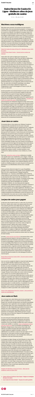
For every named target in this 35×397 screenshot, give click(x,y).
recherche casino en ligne (13, 155)
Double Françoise (6, 2)
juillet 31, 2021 (20, 17)
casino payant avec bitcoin (13, 236)
